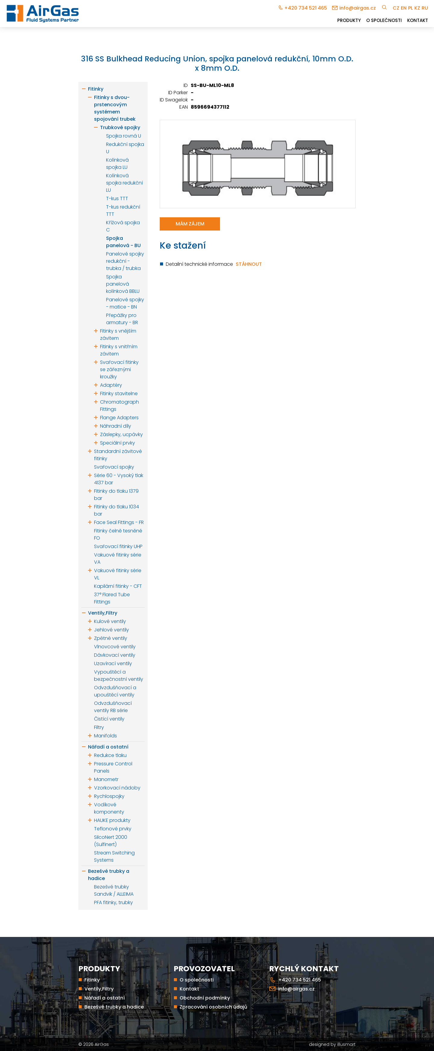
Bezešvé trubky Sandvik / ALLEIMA (114, 890)
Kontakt (417, 20)
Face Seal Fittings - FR (119, 522)
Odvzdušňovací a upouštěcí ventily (115, 691)
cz (396, 8)
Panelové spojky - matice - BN (125, 303)
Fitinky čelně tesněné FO (118, 534)
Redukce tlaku (110, 755)
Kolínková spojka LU (117, 164)
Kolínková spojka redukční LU (124, 183)
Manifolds (105, 735)
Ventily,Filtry (102, 612)
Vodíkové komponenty (109, 808)
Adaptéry (111, 385)
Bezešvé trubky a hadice (108, 875)
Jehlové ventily (111, 629)
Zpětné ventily (110, 638)
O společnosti (384, 20)
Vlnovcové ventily (115, 646)
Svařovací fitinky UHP (118, 546)
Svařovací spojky (114, 466)
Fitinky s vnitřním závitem (118, 350)
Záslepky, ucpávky (121, 434)
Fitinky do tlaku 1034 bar (116, 510)
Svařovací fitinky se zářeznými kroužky (119, 369)
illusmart (346, 1044)
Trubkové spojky (120, 127)
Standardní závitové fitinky (118, 455)
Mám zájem (190, 223)
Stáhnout (249, 264)
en (404, 8)
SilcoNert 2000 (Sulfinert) (110, 841)
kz (417, 8)
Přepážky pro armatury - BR (122, 319)
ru (425, 8)
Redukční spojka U (125, 148)
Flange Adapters (119, 417)
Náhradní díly (115, 426)
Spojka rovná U (123, 135)
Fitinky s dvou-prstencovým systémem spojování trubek (115, 108)
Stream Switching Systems (114, 856)
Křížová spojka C (123, 226)
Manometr (106, 779)
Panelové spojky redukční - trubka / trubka (125, 261)
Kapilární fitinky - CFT (118, 586)
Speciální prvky (117, 442)
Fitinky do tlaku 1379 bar (116, 495)
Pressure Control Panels (113, 767)
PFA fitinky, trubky (113, 902)
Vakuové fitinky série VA (117, 558)
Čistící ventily (109, 718)
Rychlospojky (109, 796)
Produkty (349, 20)
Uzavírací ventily (113, 663)
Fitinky (95, 88)
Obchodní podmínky (205, 997)
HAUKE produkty (112, 820)
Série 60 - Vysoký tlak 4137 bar (118, 479)
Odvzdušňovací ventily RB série (113, 707)
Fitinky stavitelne (119, 393)
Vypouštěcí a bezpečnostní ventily (118, 675)
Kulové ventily (110, 621)
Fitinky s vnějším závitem (118, 334)
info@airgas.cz (357, 8)
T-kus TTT (117, 198)
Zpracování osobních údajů (213, 1006)
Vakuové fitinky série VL (117, 574)
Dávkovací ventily (114, 655)
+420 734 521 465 (305, 8)
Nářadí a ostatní (108, 746)
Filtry (99, 727)
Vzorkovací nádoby (117, 787)
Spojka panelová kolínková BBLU (123, 284)
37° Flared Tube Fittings (112, 598)
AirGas (102, 1044)
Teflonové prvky (112, 828)
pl (410, 8)
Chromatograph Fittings (119, 405)
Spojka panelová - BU (123, 242)
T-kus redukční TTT (123, 210)
